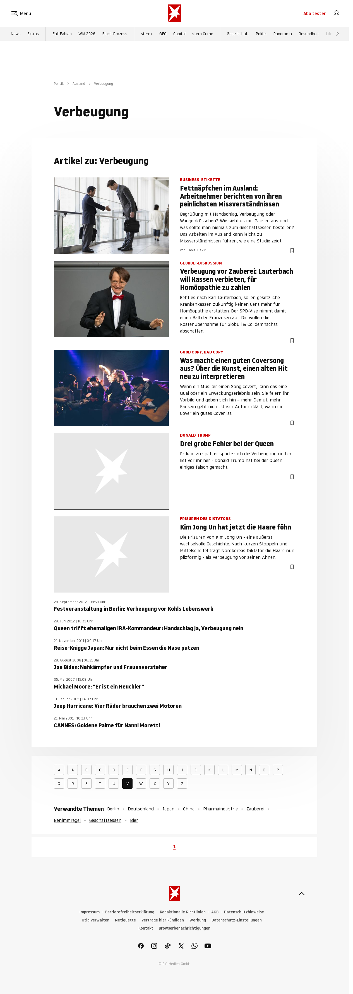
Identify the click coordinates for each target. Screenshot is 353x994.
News (16, 33)
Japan (168, 809)
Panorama (282, 33)
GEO (163, 33)
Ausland (79, 83)
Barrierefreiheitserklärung (129, 912)
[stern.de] (174, 13)
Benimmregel (67, 820)
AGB (214, 912)
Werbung (197, 920)
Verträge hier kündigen (162, 920)
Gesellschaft (238, 33)
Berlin (113, 809)
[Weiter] (337, 33)
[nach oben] (301, 893)
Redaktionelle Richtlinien (183, 912)
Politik (261, 33)
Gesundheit (309, 33)
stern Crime (202, 33)
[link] (336, 13)
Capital (179, 33)
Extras (33, 33)
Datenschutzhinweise (244, 912)
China (188, 809)
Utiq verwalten (95, 920)
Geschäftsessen (105, 820)
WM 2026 (86, 33)
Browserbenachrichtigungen (184, 928)
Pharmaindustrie (220, 809)
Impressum (90, 912)
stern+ (147, 33)
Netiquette (125, 920)
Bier (134, 820)
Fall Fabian (62, 33)
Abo (314, 13)
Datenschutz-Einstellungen (237, 920)
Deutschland (141, 809)
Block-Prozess (114, 33)
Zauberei (255, 809)
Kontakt (145, 928)
